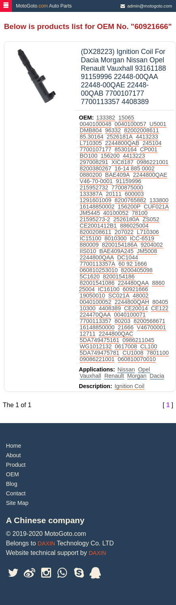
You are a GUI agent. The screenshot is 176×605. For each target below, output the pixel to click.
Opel (144, 369)
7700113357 (95, 321)
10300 (88, 308)
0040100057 (130, 124)
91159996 (128, 181)
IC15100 (90, 238)
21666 (126, 327)
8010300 (115, 238)
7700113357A (97, 264)
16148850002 (97, 206)
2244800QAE (150, 175)
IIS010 (88, 251)
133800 (158, 200)
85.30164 (91, 136)
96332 (113, 130)
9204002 (152, 245)
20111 (114, 194)
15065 (126, 117)
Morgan (137, 376)
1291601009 (95, 200)
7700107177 (95, 149)
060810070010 (137, 359)
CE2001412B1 (98, 225)
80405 (160, 302)
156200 (110, 156)
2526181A (120, 136)
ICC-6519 (142, 238)
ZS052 (150, 219)
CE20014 (136, 308)
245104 (151, 143)
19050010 (92, 295)
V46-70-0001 (96, 181)
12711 (88, 334)
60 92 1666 (133, 264)
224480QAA (133, 283)
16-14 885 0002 (135, 168)
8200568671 (149, 321)
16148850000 (97, 327)
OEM (12, 474)
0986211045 (138, 340)
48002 (141, 295)
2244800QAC (116, 334)
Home (13, 446)
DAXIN (46, 543)
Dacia (157, 376)
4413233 (147, 136)
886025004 (134, 225)
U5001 (157, 124)
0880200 (91, 175)
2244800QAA (97, 257)
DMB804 (91, 130)
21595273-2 (95, 219)
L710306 (148, 232)
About (13, 455)
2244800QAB (122, 143)
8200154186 (118, 276)
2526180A (126, 219)
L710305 (91, 143)
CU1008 (132, 353)
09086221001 (97, 359)
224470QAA (95, 314)
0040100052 (95, 302)
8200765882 (130, 200)
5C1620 (89, 276)
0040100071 (129, 314)
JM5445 (90, 213)
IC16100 (108, 289)
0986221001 (152, 162)
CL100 (148, 346)
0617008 (126, 346)
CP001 (148, 149)
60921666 (135, 289)
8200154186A (120, 245)
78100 (139, 213)
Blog (11, 484)
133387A (91, 194)
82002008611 (141, 130)
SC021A (119, 295)
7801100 (158, 353)
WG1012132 (96, 346)
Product (16, 465)
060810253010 (99, 270)
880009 (89, 245)
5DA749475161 (99, 340)
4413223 (134, 156)
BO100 (89, 156)
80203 (122, 321)
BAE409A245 (116, 251)
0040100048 (95, 124)
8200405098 (137, 270)
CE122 (159, 308)
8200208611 (95, 232)
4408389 (110, 308)
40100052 (115, 213)
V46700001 (151, 327)
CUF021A (156, 206)
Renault (114, 376)
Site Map (17, 503)
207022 (124, 232)
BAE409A (117, 175)
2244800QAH (132, 302)
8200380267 (95, 168)
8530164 (126, 149)
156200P (129, 206)
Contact (16, 493)
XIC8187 (122, 162)
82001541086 (97, 283)
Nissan (126, 369)
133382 (105, 117)
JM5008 (147, 251)
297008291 (94, 162)
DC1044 (127, 257)
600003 (134, 194)
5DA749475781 (99, 353)
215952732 (94, 187)
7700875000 (127, 187)
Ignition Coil (129, 386)
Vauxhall (90, 376)
